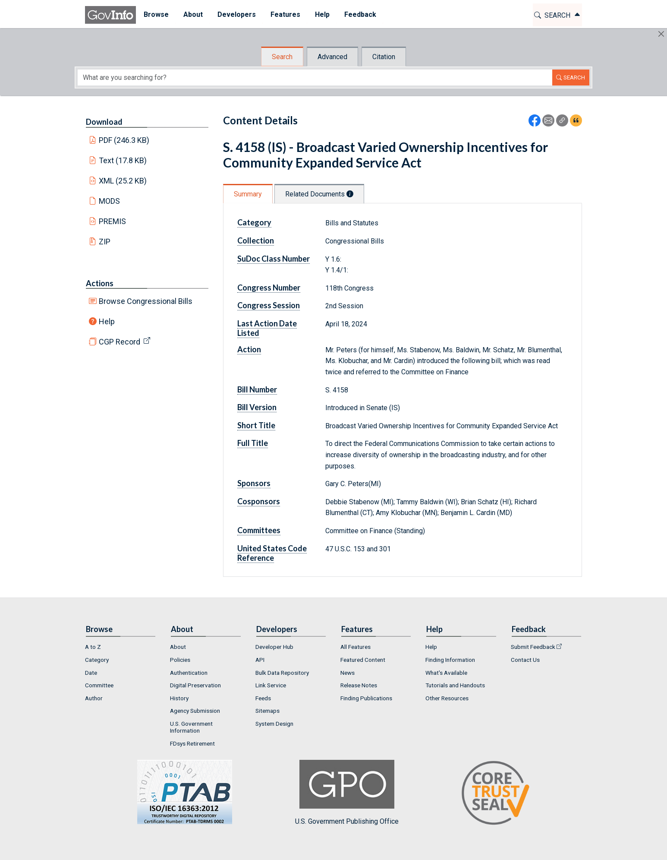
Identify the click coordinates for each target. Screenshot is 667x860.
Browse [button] (155, 14)
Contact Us (525, 659)
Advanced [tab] (332, 57)
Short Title (256, 425)
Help (107, 321)
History (179, 698)
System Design (274, 723)
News (347, 672)
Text (123, 160)
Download (104, 121)
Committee (99, 685)
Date (91, 672)
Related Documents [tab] (319, 194)
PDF (124, 140)
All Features (355, 646)
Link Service (270, 685)
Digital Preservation (195, 685)
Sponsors (254, 483)
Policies (180, 659)
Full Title (252, 443)
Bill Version (257, 407)
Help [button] (322, 14)
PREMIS (112, 221)
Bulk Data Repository (282, 672)
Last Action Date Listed (267, 328)
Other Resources (447, 698)
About (178, 646)
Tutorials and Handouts (455, 685)
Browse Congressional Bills (145, 301)
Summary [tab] (248, 194)
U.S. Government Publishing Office (347, 792)
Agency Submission (195, 710)
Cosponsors (258, 501)
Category (254, 222)
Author (94, 698)
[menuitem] (156, 14)
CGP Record (119, 341)
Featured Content (362, 659)
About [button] (192, 14)
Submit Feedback (533, 646)
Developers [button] (236, 14)
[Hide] (661, 34)
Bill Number (257, 389)
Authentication (189, 672)
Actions (99, 283)
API (259, 659)
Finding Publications (366, 698)
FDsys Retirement (192, 743)
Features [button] (285, 14)
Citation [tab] (383, 57)
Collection (255, 240)
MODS (109, 201)
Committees (258, 530)
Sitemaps (267, 710)
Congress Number (268, 287)
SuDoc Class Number (273, 258)
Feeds (263, 698)
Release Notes (358, 685)
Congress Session (268, 305)
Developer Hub (274, 646)
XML (123, 180)
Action (249, 349)
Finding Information (450, 659)
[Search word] (315, 77)
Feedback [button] (360, 14)
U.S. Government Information (191, 727)
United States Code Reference (272, 553)
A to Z (93, 646)
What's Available (446, 672)
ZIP (104, 241)
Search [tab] (282, 57)
